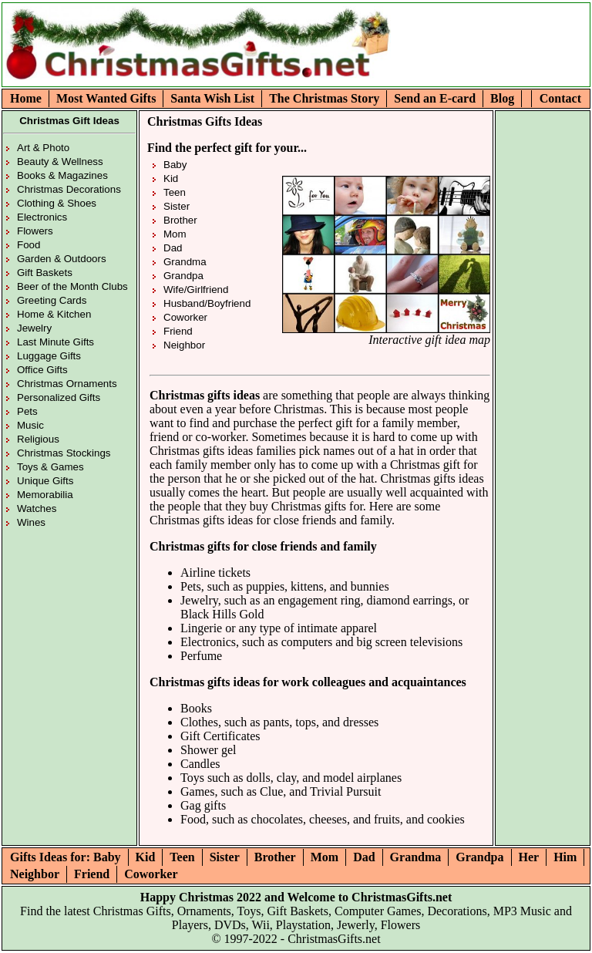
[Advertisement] (484, 57)
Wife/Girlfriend (195, 289)
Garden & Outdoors (61, 258)
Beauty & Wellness (60, 161)
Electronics (42, 217)
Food (28, 245)
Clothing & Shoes (56, 203)
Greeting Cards (51, 300)
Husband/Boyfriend (207, 303)
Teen (174, 192)
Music (30, 425)
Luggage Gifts (49, 356)
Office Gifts (42, 369)
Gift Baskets (44, 272)
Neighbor (184, 345)
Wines (31, 522)
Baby (175, 164)
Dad (172, 248)
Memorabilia (45, 494)
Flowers (35, 231)
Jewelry (34, 328)
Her (529, 857)
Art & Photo (43, 147)
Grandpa (183, 275)
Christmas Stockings (63, 453)
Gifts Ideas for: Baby (65, 857)
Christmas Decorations (69, 189)
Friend (178, 331)
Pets (27, 411)
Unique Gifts (45, 481)
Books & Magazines (62, 175)
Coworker (185, 317)
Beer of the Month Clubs (72, 286)
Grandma (185, 262)
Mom (175, 234)
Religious (38, 439)
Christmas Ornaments (67, 383)
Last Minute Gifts (55, 342)
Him (565, 857)
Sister (176, 206)
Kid (170, 178)
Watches (36, 508)
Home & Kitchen (54, 314)
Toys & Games (50, 467)
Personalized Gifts (58, 397)
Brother (180, 220)
